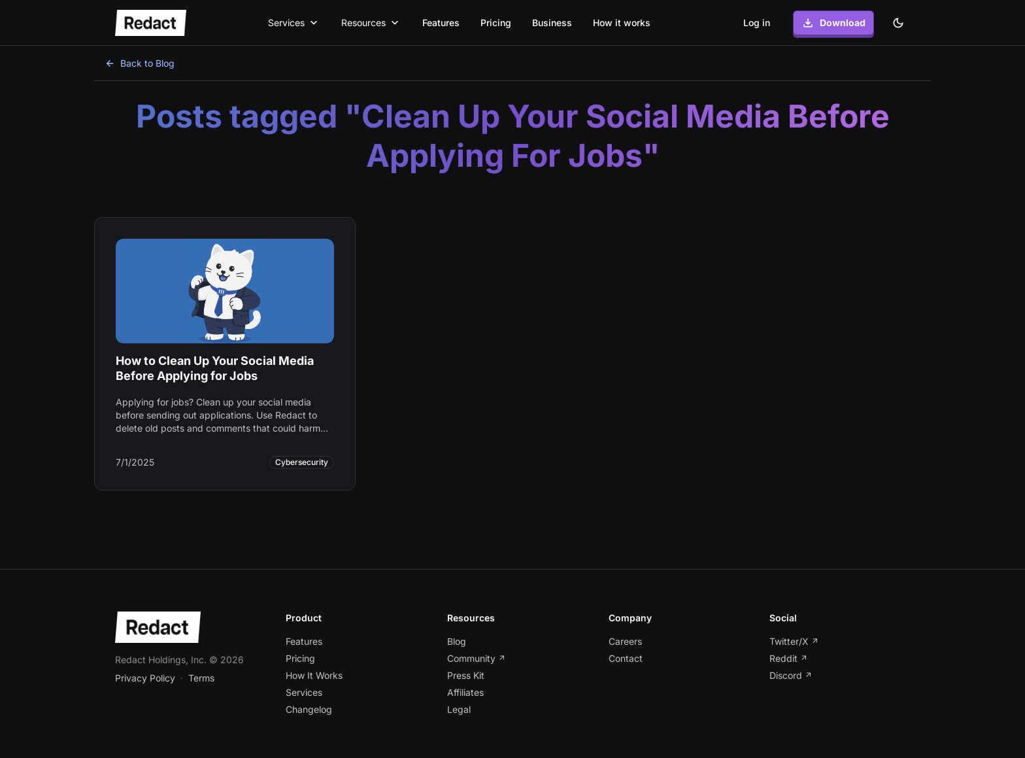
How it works (621, 22)
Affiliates (465, 692)
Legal (459, 709)
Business (552, 22)
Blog (456, 641)
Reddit (788, 658)
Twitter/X (794, 641)
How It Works (314, 675)
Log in (756, 22)
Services (304, 692)
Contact (626, 658)
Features (441, 22)
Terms (201, 677)
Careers (625, 641)
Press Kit (465, 675)
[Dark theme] (898, 23)
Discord (791, 675)
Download (833, 22)
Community (476, 658)
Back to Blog (140, 63)
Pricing (495, 22)
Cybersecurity (301, 462)
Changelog (309, 709)
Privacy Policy (145, 677)
